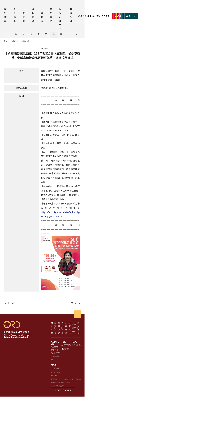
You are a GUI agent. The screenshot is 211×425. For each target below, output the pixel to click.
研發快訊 (104, 5)
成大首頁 (165, 5)
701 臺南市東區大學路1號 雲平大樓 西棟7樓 (84, 404)
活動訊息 (134, 27)
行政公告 (58, 27)
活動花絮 (191, 27)
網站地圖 (198, 392)
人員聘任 (61, 5)
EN (196, 5)
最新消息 (23, 5)
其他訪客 (153, 5)
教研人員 (134, 5)
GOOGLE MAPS (190, 418)
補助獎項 (48, 5)
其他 (172, 27)
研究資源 (74, 5)
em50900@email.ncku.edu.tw (78, 413)
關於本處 (10, 5)
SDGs (183, 5)
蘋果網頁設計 (105, 416)
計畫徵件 (39, 27)
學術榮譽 (153, 27)
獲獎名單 (115, 27)
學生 (143, 5)
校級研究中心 (89, 5)
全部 (20, 27)
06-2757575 (116, 404)
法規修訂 (77, 27)
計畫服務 (36, 5)
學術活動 (33, 37)
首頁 (13, 37)
